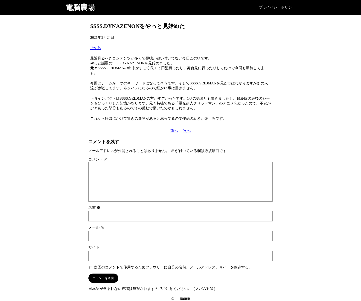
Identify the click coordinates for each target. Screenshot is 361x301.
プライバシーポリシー (277, 7)
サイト (93, 247)
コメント (98, 159)
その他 (95, 48)
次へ (187, 131)
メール (96, 227)
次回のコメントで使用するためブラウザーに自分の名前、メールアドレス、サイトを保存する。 (173, 267)
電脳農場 (80, 7)
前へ (174, 131)
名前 (94, 207)
